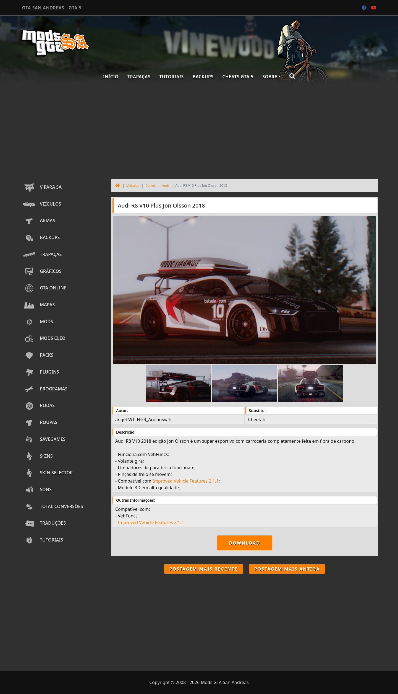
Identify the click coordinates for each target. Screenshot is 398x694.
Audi (165, 185)
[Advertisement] (199, 130)
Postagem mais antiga (287, 569)
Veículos (133, 185)
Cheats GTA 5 (238, 77)
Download (244, 543)
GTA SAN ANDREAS (43, 8)
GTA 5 (75, 8)
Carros (150, 185)
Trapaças (138, 77)
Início (111, 77)
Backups (203, 77)
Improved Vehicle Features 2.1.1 (186, 481)
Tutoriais (171, 77)
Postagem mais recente (203, 569)
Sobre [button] (269, 77)
